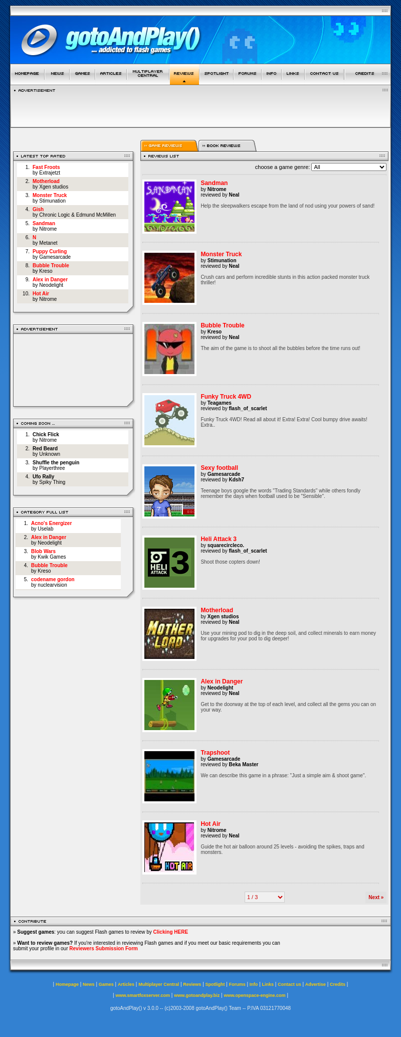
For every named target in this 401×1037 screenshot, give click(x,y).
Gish (38, 209)
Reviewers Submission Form (103, 948)
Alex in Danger (50, 279)
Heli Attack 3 (218, 539)
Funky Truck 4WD (225, 396)
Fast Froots (46, 167)
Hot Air (41, 293)
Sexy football (219, 467)
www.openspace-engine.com (254, 995)
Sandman (44, 223)
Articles (126, 984)
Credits (337, 984)
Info (254, 984)
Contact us (289, 984)
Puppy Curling (50, 251)
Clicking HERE (170, 932)
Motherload (46, 181)
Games (106, 984)
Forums (237, 984)
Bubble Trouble (51, 265)
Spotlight (215, 984)
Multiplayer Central (158, 984)
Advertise (315, 984)
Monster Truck (50, 195)
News (89, 984)
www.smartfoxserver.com (142, 995)
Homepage (67, 984)
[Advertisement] (73, 368)
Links (268, 984)
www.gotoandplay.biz (197, 995)
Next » (375, 897)
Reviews (192, 984)
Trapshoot (215, 752)
